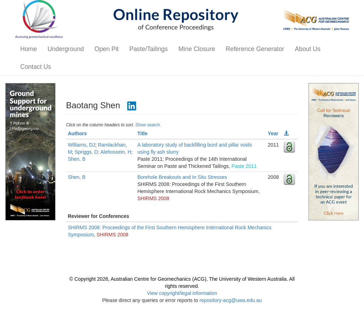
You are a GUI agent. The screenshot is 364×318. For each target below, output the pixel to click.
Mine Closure (196, 49)
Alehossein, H (115, 152)
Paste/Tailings (148, 49)
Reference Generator (255, 49)
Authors (77, 133)
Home (28, 49)
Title (142, 133)
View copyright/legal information (182, 293)
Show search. (148, 124)
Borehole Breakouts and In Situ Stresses (182, 177)
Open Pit (107, 49)
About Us (307, 49)
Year (273, 133)
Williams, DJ (81, 145)
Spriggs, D (86, 152)
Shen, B (77, 159)
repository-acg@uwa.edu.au (230, 300)
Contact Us (35, 66)
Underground (66, 49)
